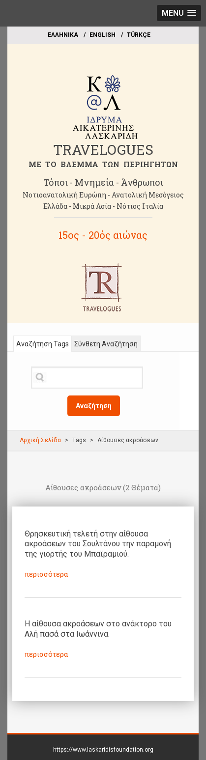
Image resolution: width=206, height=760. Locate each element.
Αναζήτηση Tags (42, 344)
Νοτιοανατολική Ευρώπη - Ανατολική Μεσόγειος (103, 194)
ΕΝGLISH (102, 34)
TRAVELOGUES (103, 150)
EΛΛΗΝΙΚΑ (63, 34)
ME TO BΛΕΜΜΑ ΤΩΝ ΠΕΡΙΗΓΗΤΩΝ (103, 164)
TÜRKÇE (138, 34)
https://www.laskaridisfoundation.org (103, 749)
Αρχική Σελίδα (40, 440)
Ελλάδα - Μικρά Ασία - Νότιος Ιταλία (103, 206)
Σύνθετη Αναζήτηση (106, 344)
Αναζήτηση (94, 406)
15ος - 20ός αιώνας (103, 234)
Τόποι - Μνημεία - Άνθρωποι (103, 182)
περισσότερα (46, 574)
